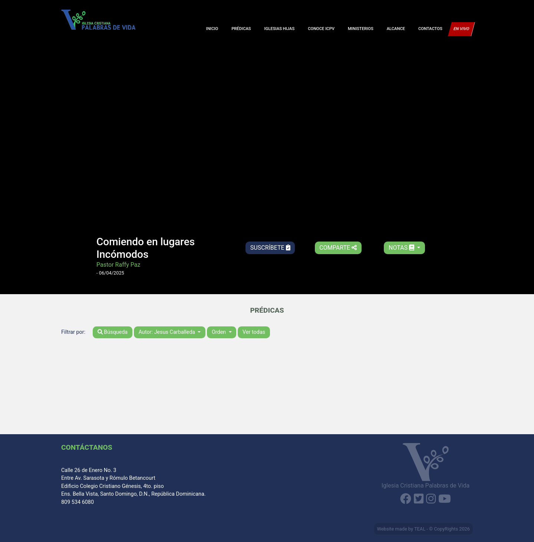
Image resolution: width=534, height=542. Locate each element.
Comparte (338, 247)
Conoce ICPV (321, 28)
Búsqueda (113, 332)
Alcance (396, 28)
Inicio (212, 28)
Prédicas (241, 28)
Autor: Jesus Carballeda (168, 332)
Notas (402, 247)
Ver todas (254, 332)
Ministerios (360, 28)
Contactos (430, 28)
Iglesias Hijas (279, 28)
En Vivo (461, 28)
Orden (219, 332)
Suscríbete (270, 247)
